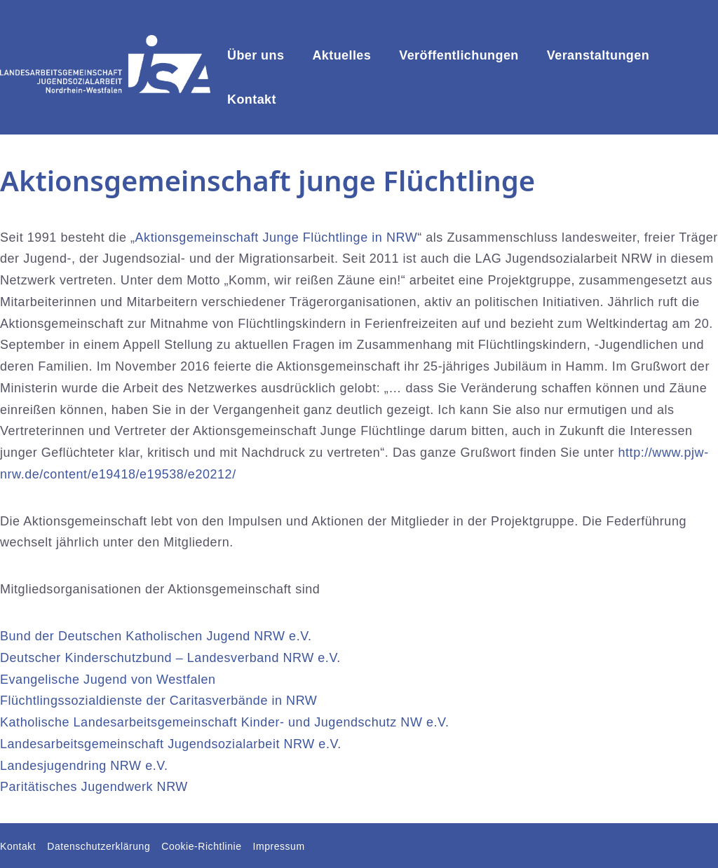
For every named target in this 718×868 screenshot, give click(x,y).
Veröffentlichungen (459, 55)
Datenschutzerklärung (98, 846)
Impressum (279, 846)
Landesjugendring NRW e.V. (84, 766)
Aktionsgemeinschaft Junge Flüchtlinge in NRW (276, 237)
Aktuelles (341, 55)
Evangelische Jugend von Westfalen (108, 680)
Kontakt (251, 99)
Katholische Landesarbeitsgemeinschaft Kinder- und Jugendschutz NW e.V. (224, 722)
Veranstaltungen (598, 55)
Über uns (255, 55)
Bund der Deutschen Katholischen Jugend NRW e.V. (156, 636)
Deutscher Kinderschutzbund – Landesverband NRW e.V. (170, 658)
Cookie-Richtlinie (201, 846)
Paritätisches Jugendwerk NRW (94, 787)
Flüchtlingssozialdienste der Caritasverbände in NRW (158, 701)
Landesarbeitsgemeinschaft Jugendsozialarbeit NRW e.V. (170, 744)
